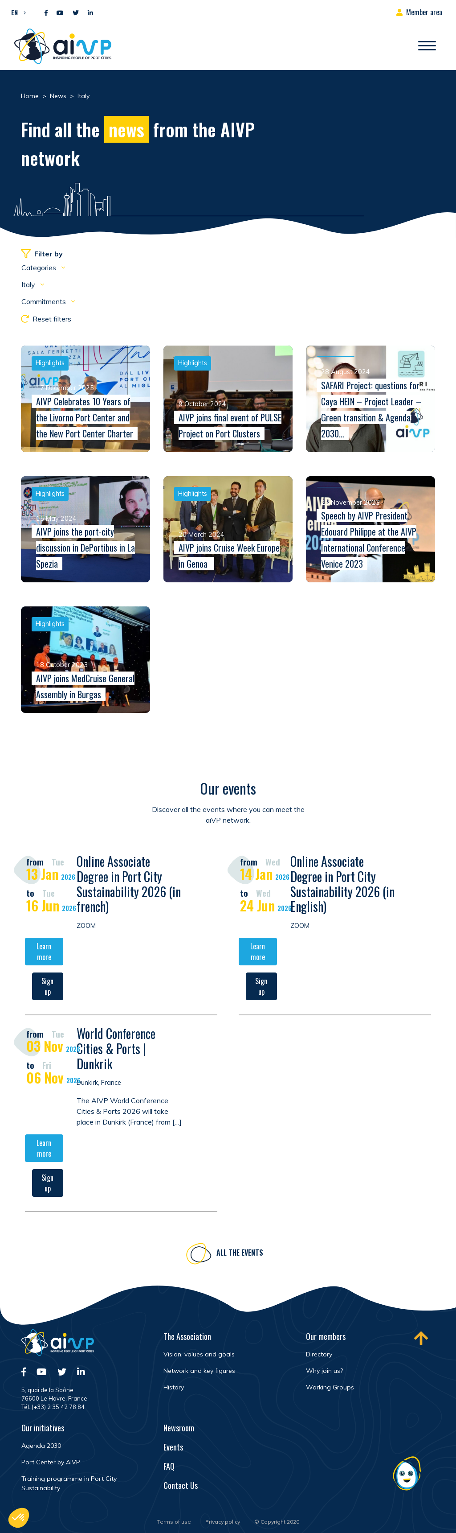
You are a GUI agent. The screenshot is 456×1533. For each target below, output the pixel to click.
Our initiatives (42, 1428)
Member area (424, 12)
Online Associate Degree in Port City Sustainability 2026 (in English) (342, 887)
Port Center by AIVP (50, 1462)
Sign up (47, 990)
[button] (16, 12)
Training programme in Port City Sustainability (69, 1483)
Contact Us (180, 1485)
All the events (239, 1255)
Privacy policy (222, 1521)
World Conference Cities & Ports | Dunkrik (116, 1052)
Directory (319, 1354)
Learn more (44, 955)
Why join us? (324, 1371)
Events (173, 1447)
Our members (326, 1336)
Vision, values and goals (199, 1354)
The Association (187, 1336)
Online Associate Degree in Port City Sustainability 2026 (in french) (129, 887)
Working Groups (330, 1387)
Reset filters (46, 318)
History (173, 1387)
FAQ (169, 1466)
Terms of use (174, 1521)
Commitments (44, 301)
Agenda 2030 (41, 1446)
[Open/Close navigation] (427, 46)
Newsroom (178, 1428)
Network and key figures (199, 1371)
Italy (29, 284)
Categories (39, 267)
